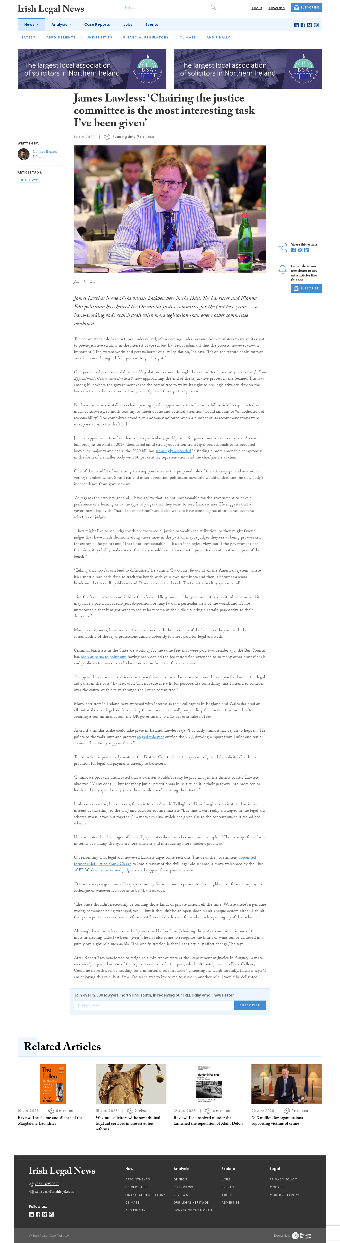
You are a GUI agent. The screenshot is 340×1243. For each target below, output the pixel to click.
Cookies (277, 1187)
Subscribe (249, 1005)
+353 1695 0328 (47, 1184)
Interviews (184, 1187)
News (29, 24)
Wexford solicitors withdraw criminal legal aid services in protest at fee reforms (128, 1124)
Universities (99, 37)
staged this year (150, 737)
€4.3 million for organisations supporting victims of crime (277, 1121)
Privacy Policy (283, 1179)
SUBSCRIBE (306, 7)
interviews (29, 180)
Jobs (127, 24)
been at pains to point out (103, 657)
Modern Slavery (284, 1195)
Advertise (276, 8)
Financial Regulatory (146, 37)
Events (152, 24)
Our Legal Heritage (191, 1203)
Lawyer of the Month (193, 1210)
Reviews (181, 1195)
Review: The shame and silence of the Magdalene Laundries (50, 1121)
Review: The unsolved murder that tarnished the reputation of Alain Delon (208, 1121)
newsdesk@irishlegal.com (54, 1192)
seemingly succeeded (173, 451)
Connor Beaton (45, 152)
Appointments (61, 37)
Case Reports (97, 24)
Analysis (59, 24)
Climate (188, 37)
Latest (29, 37)
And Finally (218, 37)
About (256, 8)
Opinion (180, 1179)
